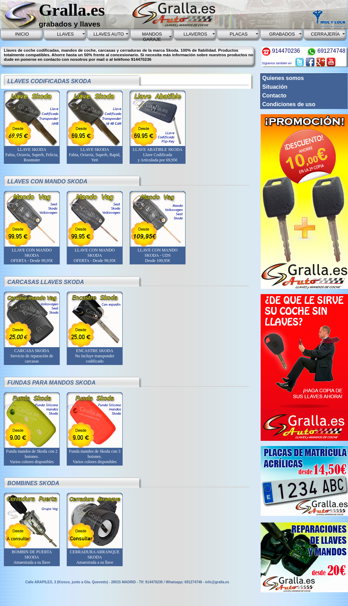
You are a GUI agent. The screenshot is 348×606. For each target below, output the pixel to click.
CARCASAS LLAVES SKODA (45, 282)
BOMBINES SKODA (33, 483)
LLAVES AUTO (109, 34)
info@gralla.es (217, 582)
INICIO (22, 34)
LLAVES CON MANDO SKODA (47, 181)
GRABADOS (282, 34)
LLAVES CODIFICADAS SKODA (49, 81)
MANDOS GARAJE (152, 36)
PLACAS (238, 34)
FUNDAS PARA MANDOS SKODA (51, 383)
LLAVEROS (195, 34)
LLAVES (65, 34)
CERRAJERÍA (325, 34)
